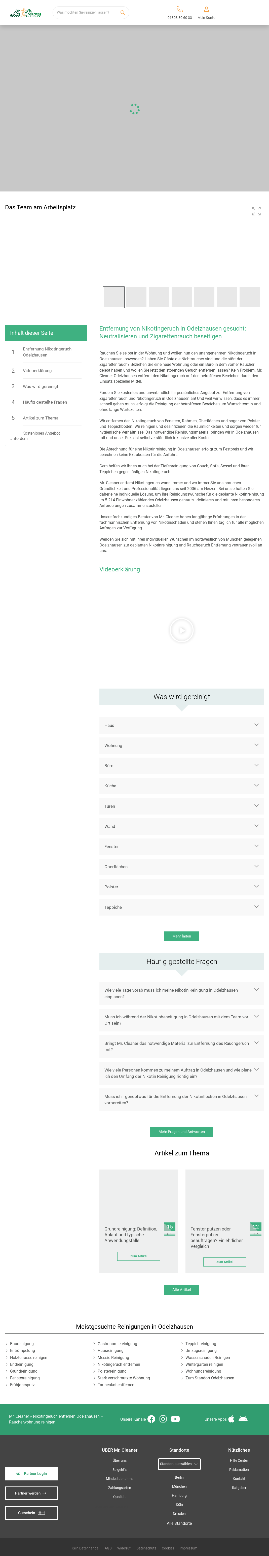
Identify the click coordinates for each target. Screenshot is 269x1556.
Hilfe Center (239, 1460)
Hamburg (179, 1496)
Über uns (120, 1460)
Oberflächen (116, 866)
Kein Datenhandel (85, 1548)
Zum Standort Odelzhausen (209, 1378)
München (179, 1486)
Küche (110, 785)
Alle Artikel (181, 1289)
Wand (109, 826)
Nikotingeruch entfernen (119, 1364)
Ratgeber (239, 1488)
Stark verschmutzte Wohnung (124, 1378)
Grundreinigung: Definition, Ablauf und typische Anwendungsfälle (130, 1234)
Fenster (111, 846)
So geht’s (119, 1470)
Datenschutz (146, 1548)
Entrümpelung (22, 1350)
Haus (109, 725)
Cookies (168, 1548)
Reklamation (239, 1470)
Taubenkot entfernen (116, 1384)
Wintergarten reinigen (204, 1364)
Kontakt (239, 1479)
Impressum (188, 1548)
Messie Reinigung (113, 1357)
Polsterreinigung (112, 1371)
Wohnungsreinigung (203, 1371)
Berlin (179, 1477)
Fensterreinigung (25, 1378)
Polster (111, 886)
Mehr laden (181, 936)
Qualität (119, 1497)
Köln (179, 1505)
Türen (109, 806)
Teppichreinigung (200, 1343)
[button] (256, 211)
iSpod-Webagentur (118, 1506)
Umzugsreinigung (201, 1350)
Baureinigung (22, 1343)
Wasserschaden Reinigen (207, 1357)
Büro (108, 765)
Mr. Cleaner (19, 1416)
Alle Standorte (179, 1523)
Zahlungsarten (119, 1488)
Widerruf (124, 1548)
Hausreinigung (111, 1350)
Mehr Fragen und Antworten (182, 1131)
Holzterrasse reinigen (28, 1357)
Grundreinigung (23, 1371)
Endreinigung (21, 1364)
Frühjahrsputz (22, 1384)
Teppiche (113, 907)
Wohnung (113, 745)
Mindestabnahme (119, 1479)
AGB (108, 1548)
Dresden (179, 1514)
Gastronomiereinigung (117, 1343)
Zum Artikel (138, 1256)
